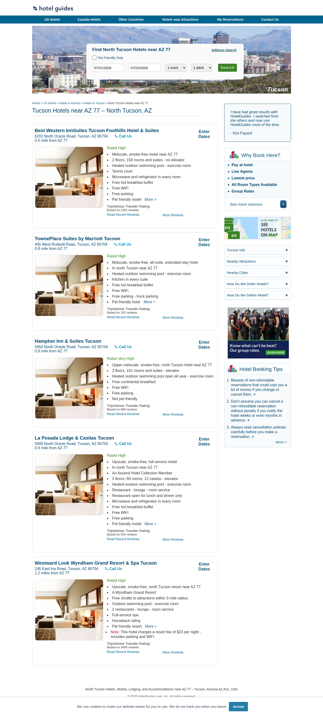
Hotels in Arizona (69, 103)
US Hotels (52, 19)
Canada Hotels (89, 19)
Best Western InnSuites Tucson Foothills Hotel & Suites (97, 130)
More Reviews (173, 215)
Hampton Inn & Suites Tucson (68, 341)
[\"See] (283, 204)
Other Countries (131, 19)
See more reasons (246, 204)
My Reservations (230, 19)
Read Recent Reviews (123, 214)
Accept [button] (238, 706)
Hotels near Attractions (180, 19)
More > (150, 199)
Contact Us (270, 19)
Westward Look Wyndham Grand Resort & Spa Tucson (96, 563)
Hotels (36, 103)
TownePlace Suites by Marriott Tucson (77, 238)
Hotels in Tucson (94, 103)
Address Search (224, 50)
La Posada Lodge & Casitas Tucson (74, 438)
